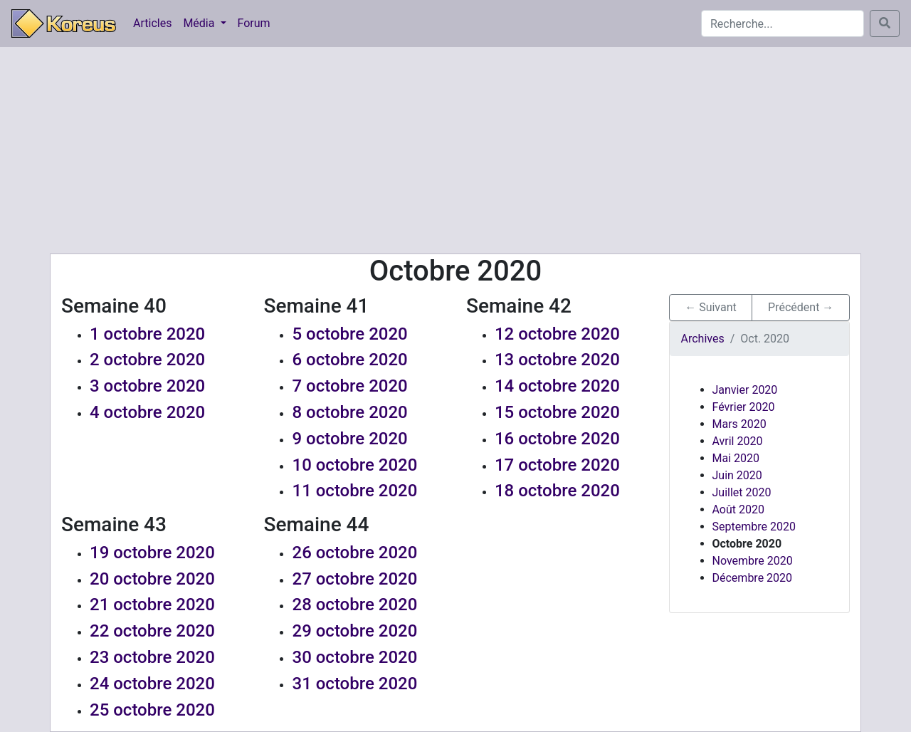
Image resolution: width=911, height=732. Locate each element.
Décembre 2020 (752, 578)
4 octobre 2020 (147, 412)
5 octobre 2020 (349, 334)
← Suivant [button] (711, 307)
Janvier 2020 (745, 390)
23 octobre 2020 (152, 657)
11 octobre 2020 (354, 491)
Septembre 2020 (754, 526)
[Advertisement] (455, 150)
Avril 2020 (737, 441)
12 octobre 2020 (557, 334)
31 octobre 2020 (354, 684)
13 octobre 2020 (557, 360)
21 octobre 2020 (152, 605)
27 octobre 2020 (354, 579)
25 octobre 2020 (152, 710)
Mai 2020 (736, 458)
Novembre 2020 (752, 561)
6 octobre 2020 (349, 360)
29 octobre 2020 (354, 631)
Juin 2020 (737, 475)
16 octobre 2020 (557, 439)
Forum (254, 23)
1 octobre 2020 (147, 334)
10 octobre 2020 (354, 465)
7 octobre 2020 (349, 386)
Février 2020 (743, 407)
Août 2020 (738, 509)
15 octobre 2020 (557, 412)
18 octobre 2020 (557, 491)
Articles (152, 23)
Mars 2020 (739, 424)
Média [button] (200, 23)
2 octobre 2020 (147, 360)
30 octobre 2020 (354, 657)
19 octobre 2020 (152, 553)
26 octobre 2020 (354, 553)
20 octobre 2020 (152, 579)
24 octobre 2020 (152, 684)
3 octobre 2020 (147, 386)
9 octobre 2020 (349, 439)
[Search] (782, 23)
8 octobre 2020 (349, 412)
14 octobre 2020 (557, 386)
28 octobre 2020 (354, 605)
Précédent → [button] (800, 307)
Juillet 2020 (742, 492)
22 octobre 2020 (152, 631)
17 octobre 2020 (557, 465)
